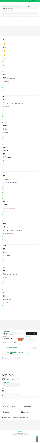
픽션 (18, 2)
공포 (19, 2)
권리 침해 (22, 433)
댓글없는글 (7, 346)
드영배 (15, 2)
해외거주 (9, 8)
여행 (4, 8)
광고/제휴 (18, 433)
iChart (25, 2)
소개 (13, 433)
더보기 (19, 382)
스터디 (23, 2)
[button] (19, 344)
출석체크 (27, 2)
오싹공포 (29, 6)
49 (18, 24)
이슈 (10, 2)
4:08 (37, 405)
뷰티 (21, 2)
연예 (13, 2)
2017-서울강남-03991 (24, 434)
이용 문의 (15, 433)
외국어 (6, 8)
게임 (29, 2)
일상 (11, 2)
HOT (8, 2)
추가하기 (7, 382)
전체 (3, 346)
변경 (30, 2)
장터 (16, 2)
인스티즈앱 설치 (20, 431)
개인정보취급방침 (25, 433)
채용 (19, 433)
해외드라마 (12, 8)
